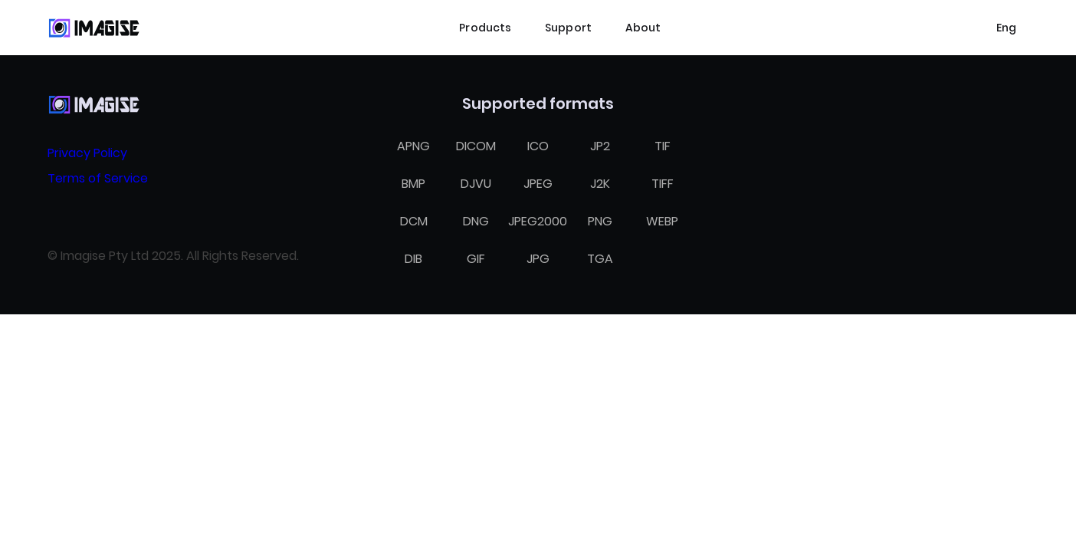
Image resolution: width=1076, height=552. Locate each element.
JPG (538, 259)
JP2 (600, 146)
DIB (413, 259)
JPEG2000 (537, 221)
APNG (413, 146)
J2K (600, 183)
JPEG (538, 183)
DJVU (476, 183)
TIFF (662, 183)
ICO (538, 146)
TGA (600, 259)
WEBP (662, 221)
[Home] (93, 27)
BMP (413, 183)
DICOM (476, 146)
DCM (414, 221)
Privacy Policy (87, 153)
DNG (476, 221)
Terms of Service (98, 178)
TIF (662, 146)
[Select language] (1006, 27)
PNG (600, 221)
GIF (476, 259)
